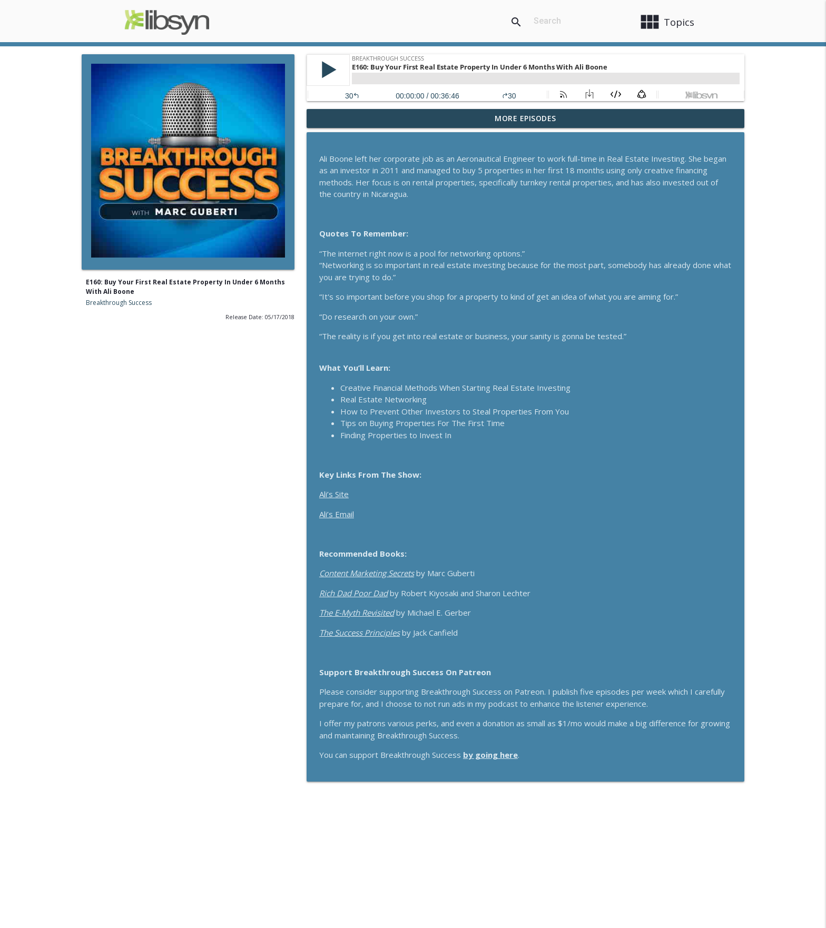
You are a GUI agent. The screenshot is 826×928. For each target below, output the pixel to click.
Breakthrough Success (119, 302)
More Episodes (525, 118)
